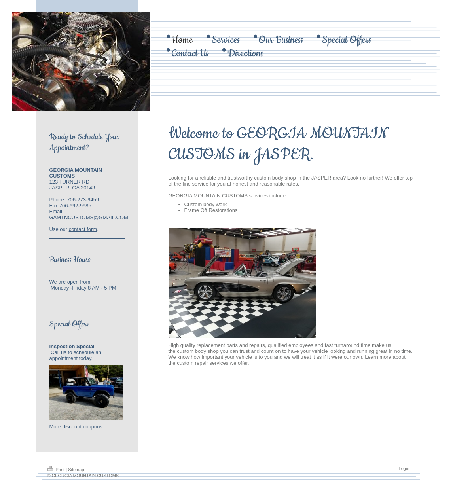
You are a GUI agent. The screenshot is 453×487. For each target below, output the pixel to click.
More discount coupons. (76, 427)
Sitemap (76, 469)
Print (56, 469)
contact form (83, 229)
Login (404, 468)
